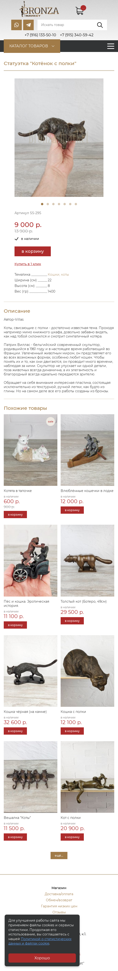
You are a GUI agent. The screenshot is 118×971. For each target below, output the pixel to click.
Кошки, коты (58, 274)
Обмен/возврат (59, 900)
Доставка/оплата (59, 894)
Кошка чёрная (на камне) (25, 712)
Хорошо (42, 958)
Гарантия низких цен (59, 906)
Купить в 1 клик (28, 264)
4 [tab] (59, 204)
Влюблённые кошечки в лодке (87, 491)
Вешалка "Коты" (17, 818)
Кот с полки (71, 818)
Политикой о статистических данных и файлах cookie (39, 941)
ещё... (59, 855)
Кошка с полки (73, 712)
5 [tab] (64, 204)
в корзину (33, 251)
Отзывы (59, 912)
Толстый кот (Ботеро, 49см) (84, 601)
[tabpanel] (59, 137)
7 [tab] (76, 204)
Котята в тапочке (18, 491)
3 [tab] (53, 204)
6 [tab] (70, 204)
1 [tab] (42, 204)
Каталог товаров (28, 46)
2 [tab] (48, 204)
